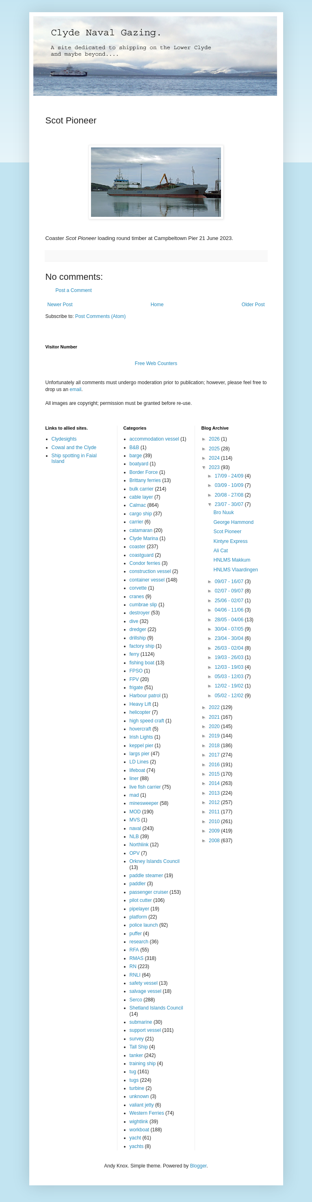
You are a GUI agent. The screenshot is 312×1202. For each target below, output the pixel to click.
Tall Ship (139, 1047)
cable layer (141, 497)
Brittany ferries (145, 480)
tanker (136, 1055)
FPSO (136, 671)
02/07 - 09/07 (229, 591)
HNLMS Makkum (231, 560)
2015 (215, 774)
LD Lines (139, 762)
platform (138, 917)
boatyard (139, 464)
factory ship (142, 646)
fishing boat (142, 663)
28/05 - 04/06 (229, 620)
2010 (215, 821)
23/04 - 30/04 (229, 638)
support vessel (145, 1030)
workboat (140, 1130)
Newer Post (60, 304)
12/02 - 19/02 (229, 686)
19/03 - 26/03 (229, 657)
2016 (215, 764)
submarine (141, 1022)
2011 (215, 812)
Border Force (144, 472)
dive (134, 621)
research (139, 942)
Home (157, 304)
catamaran (141, 530)
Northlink (139, 844)
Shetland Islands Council (156, 1008)
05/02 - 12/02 (229, 695)
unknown (139, 1096)
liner (134, 778)
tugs (134, 1080)
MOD (135, 812)
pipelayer (140, 909)
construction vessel (150, 571)
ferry (134, 654)
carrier (136, 522)
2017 (215, 755)
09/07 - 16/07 (229, 581)
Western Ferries (147, 1113)
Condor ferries (145, 563)
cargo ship (141, 514)
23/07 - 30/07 (229, 504)
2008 (215, 840)
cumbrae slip (143, 604)
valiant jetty (142, 1105)
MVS (135, 820)
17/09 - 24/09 (229, 476)
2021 (215, 717)
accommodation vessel (154, 439)
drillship (138, 638)
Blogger (198, 1166)
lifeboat (137, 770)
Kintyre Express (230, 541)
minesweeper (144, 803)
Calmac (138, 505)
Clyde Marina (144, 538)
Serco (136, 1000)
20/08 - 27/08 (229, 495)
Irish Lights (141, 737)
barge (136, 455)
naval (135, 828)
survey (137, 1039)
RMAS (137, 958)
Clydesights (64, 439)
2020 (215, 726)
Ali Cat (220, 550)
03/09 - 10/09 (229, 485)
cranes (137, 596)
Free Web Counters (156, 363)
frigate (136, 687)
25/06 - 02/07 (229, 600)
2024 (215, 458)
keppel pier (142, 745)
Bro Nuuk (223, 512)
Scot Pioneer (227, 531)
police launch (144, 925)
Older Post (253, 304)
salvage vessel (146, 991)
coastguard (142, 555)
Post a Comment (74, 290)
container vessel (147, 580)
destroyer (140, 613)
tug (133, 1071)
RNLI (135, 975)
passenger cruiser (149, 892)
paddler (138, 883)
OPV (135, 853)
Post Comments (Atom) (100, 316)
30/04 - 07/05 (229, 629)
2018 (215, 745)
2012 (215, 802)
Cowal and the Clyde (74, 447)
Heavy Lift (140, 704)
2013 (215, 793)
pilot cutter (141, 900)
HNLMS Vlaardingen (235, 570)
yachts (137, 1146)
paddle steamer (146, 875)
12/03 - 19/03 (229, 667)
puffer (136, 933)
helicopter (140, 712)
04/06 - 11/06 (229, 610)
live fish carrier (145, 787)
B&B (134, 447)
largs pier (140, 754)
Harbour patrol (145, 695)
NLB (134, 836)
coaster (137, 546)
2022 (215, 707)
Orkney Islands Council (155, 861)
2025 (215, 449)
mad (134, 795)
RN (133, 966)
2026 (215, 439)
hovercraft (140, 729)
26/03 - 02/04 (229, 648)
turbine (137, 1088)
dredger (138, 629)
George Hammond (233, 522)
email (76, 389)
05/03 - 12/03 (229, 676)
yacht (135, 1138)
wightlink (139, 1121)
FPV (134, 679)
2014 (215, 783)
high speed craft (147, 721)
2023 (215, 467)
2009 (215, 831)
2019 (215, 736)
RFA (134, 950)
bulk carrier (142, 489)
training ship (143, 1063)
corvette (138, 588)
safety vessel (144, 983)
